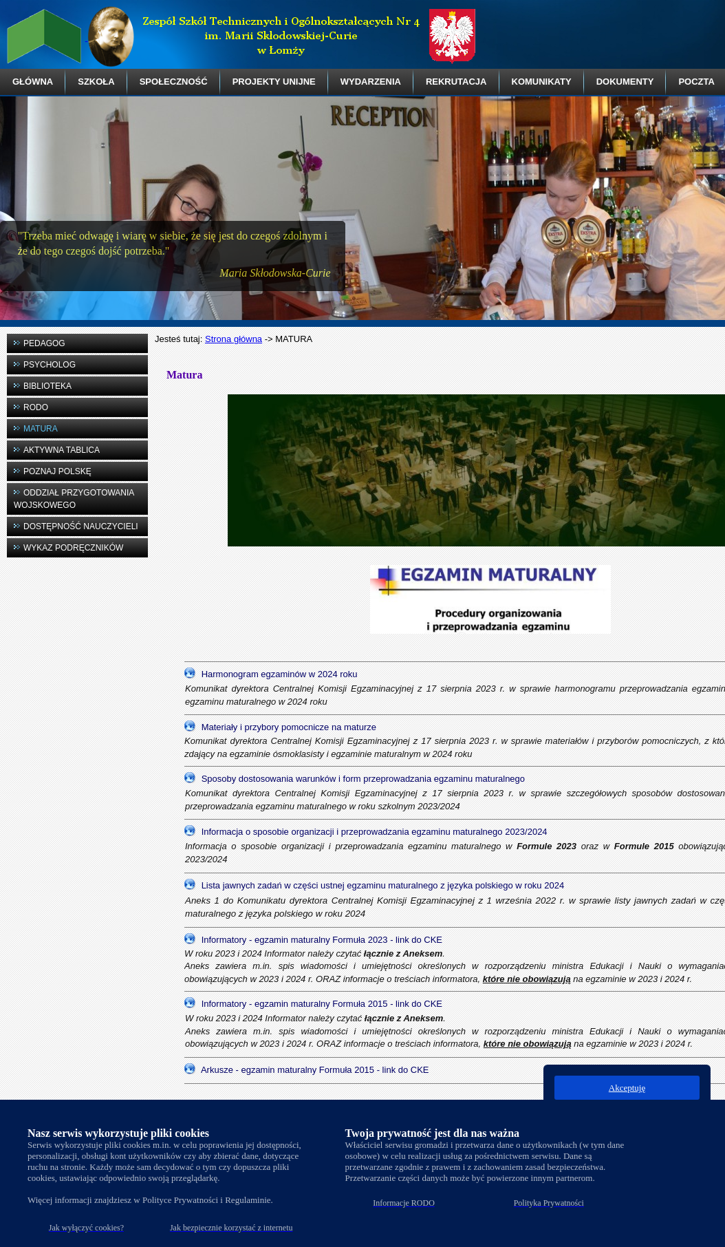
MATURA (40, 429)
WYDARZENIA (370, 81)
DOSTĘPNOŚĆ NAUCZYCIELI (80, 526)
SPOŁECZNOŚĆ (174, 81)
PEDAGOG (44, 343)
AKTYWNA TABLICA (61, 450)
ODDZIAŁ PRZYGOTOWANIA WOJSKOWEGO (74, 499)
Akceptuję (627, 1088)
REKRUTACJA (456, 81)
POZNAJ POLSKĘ (57, 471)
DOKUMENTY (625, 81)
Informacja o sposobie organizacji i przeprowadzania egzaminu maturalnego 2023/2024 (375, 832)
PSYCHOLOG (49, 365)
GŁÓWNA (32, 81)
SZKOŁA (96, 81)
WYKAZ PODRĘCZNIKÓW (73, 548)
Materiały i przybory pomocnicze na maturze (289, 727)
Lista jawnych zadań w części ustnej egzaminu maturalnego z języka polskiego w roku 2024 (383, 885)
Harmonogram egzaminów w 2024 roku (280, 674)
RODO (35, 407)
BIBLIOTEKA (47, 386)
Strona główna (233, 339)
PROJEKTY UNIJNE (274, 81)
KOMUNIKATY (542, 81)
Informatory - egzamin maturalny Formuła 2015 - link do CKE (322, 1004)
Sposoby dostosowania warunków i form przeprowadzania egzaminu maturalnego (363, 779)
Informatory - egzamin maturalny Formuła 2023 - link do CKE (322, 940)
